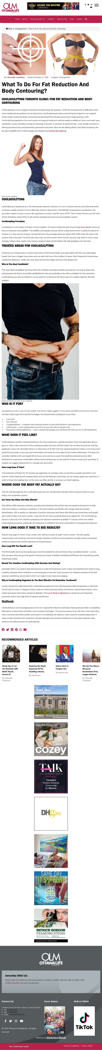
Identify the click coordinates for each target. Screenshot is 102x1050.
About (24, 19)
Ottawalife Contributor (16, 77)
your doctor (86, 227)
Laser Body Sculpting (57, 593)
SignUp (79, 19)
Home (17, 19)
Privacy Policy (87, 1046)
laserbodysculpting (57, 131)
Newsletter (62, 19)
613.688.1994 (12, 1012)
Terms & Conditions (71, 1046)
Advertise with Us (37, 19)
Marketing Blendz (56, 1037)
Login (72, 19)
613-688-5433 (12, 1010)
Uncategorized (20, 29)
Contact (51, 19)
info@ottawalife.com (14, 983)
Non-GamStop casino (19, 1046)
